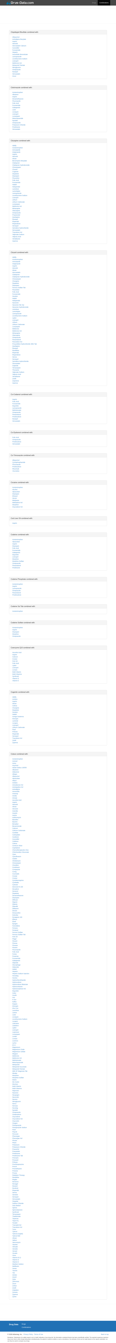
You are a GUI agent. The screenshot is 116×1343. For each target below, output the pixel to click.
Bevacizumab (16, 826)
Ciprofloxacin (16, 856)
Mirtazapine (16, 208)
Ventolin (15, 1249)
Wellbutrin (15, 1266)
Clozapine (15, 281)
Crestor (14, 659)
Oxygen (15, 1123)
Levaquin (15, 112)
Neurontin (15, 1097)
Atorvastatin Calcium (19, 46)
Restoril (14, 1186)
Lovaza (14, 670)
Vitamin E (15, 681)
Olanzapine (16, 210)
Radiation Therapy (18, 1175)
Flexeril (14, 941)
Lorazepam (16, 116)
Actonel (14, 761)
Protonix (15, 1171)
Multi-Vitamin (16, 672)
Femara (15, 928)
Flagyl (14, 939)
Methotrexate (16, 410)
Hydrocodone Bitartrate (20, 984)
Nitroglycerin (16, 67)
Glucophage (16, 965)
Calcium (15, 657)
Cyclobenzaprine (18, 880)
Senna (14, 357)
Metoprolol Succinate (19, 1067)
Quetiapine (16, 217)
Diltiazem (15, 908)
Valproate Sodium (18, 234)
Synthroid (15, 676)
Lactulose (15, 189)
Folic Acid (15, 103)
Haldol (14, 184)
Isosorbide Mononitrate (20, 54)
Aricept (14, 798)
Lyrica (14, 1043)
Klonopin (15, 719)
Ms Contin (15, 1082)
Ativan (14, 158)
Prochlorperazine (18, 1164)
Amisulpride (16, 150)
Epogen (15, 924)
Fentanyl (15, 930)
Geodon (15, 296)
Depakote (15, 174)
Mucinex (15, 1084)
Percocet (15, 1134)
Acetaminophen (17, 92)
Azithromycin (16, 817)
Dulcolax (15, 915)
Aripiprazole (16, 152)
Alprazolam (16, 492)
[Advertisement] (58, 16)
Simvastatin (16, 74)
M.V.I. (14, 1045)
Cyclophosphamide (18, 462)
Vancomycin (16, 1242)
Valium (14, 1240)
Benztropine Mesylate (19, 161)
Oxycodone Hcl (17, 507)
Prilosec (15, 732)
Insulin (14, 995)
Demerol (15, 891)
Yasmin (14, 1270)
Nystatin (15, 120)
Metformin (15, 329)
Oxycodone (16, 1117)
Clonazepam (16, 167)
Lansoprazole (16, 56)
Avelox (14, 815)
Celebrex (15, 841)
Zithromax (15, 1281)
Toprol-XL (15, 1221)
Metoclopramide (17, 118)
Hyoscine (15, 303)
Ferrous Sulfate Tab (19, 287)
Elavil (14, 921)
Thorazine (15, 370)
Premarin (15, 1158)
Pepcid (14, 1132)
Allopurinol (15, 37)
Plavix (14, 1143)
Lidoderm (15, 1025)
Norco (14, 1104)
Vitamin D (15, 678)
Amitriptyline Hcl (17, 787)
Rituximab (15, 469)
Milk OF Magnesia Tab (19, 1071)
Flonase (15, 945)
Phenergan (16, 1136)
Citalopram (16, 163)
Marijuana (15, 500)
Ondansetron (16, 1114)
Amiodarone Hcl (17, 785)
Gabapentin (16, 107)
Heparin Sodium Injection (20, 973)
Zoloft (14, 379)
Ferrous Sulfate (17, 932)
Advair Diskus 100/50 (19, 767)
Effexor (14, 919)
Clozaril (14, 169)
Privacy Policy (28, 1334)
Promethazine (17, 1169)
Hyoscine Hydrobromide (20, 307)
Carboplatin (16, 835)
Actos (14, 763)
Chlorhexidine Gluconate (20, 852)
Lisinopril (15, 61)
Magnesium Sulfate (18, 1051)
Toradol (14, 1223)
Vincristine (15, 471)
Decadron (15, 889)
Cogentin (15, 171)
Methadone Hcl (17, 502)
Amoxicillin (15, 791)
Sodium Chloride (18, 1203)
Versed (14, 1251)
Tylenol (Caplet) (17, 1234)
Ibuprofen (15, 406)
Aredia (14, 796)
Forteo (14, 954)
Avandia (15, 811)
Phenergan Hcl (17, 1138)
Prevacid (15, 1160)
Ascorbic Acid (16, 652)
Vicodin (14, 1253)
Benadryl (15, 824)
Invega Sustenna (18, 716)
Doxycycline (16, 913)
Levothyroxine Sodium (19, 59)
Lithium (14, 200)
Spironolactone (17, 1210)
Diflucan (15, 900)
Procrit (14, 1166)
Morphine (15, 505)
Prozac (14, 1173)
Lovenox (15, 1041)
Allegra (14, 774)
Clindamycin (16, 861)
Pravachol (15, 1149)
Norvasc (15, 1106)
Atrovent (15, 809)
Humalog (15, 976)
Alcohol (14, 489)
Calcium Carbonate (18, 830)
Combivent (16, 867)
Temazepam (16, 368)
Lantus (14, 1012)
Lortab (14, 1036)
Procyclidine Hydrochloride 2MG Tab (24, 344)
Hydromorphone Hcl (19, 989)
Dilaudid (15, 906)
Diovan (14, 911)
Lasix (14, 110)
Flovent (14, 947)
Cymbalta (15, 882)
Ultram (14, 1238)
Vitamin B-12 (16, 1257)
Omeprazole (16, 69)
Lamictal (15, 721)
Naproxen (15, 1091)
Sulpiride (15, 366)
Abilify (14, 145)
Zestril (14, 1277)
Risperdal (15, 221)
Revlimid (15, 1188)
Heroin (14, 498)
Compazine (16, 869)
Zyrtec (14, 1296)
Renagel (15, 1184)
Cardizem (15, 837)
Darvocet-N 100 (17, 887)
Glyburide (15, 967)
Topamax (15, 1218)
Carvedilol (15, 48)
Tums (14, 1229)
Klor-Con (15, 1008)
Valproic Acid (16, 237)
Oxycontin (15, 1121)
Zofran (14, 1286)
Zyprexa (15, 241)
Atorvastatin (16, 272)
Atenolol (15, 43)
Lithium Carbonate (18, 202)
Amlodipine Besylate (19, 39)
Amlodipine (16, 789)
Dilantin (14, 904)
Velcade (15, 1247)
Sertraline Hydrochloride (20, 228)
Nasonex (15, 1093)
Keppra (14, 1004)
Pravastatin (16, 1151)
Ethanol (14, 496)
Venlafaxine (16, 239)
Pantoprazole (16, 1125)
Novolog (15, 1108)
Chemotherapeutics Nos (20, 850)
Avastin (14, 813)
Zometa (14, 1292)
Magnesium (16, 1047)
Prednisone (16, 127)
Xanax (14, 1268)
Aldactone (15, 772)
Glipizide (15, 963)
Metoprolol (15, 1064)
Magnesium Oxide (18, 1049)
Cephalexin (16, 848)
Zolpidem (15, 1290)
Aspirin (14, 41)
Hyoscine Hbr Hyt (18, 305)
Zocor (14, 76)
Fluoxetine (15, 178)
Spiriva (14, 1208)
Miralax (14, 1073)
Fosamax (15, 956)
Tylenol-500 (16, 1236)
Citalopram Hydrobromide (21, 165)
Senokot (15, 1195)
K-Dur (14, 999)
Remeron (15, 1182)
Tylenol (14, 1231)
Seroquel (15, 226)
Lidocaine (15, 1023)
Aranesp (15, 793)
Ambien (14, 699)
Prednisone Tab (17, 1156)
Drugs (94, 3)
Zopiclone (15, 381)
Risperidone (16, 224)
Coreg (14, 872)
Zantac (14, 1275)
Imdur (14, 993)
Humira (14, 978)
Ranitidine (15, 350)
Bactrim (14, 822)
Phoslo (14, 1140)
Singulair (15, 1201)
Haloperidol (16, 187)
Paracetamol (16, 339)
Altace (14, 780)
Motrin (14, 1080)
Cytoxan (15, 885)
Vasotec (15, 1244)
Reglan (14, 1179)
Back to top (105, 1334)
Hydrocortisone (17, 986)
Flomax (14, 943)
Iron (13, 997)
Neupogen (15, 1095)
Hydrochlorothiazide (19, 980)
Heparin (15, 52)
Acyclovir (15, 765)
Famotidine (16, 926)
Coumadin (15, 874)
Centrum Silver (17, 846)
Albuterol (15, 94)
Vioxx (14, 1255)
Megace (15, 1054)
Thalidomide (16, 1216)
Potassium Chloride (18, 125)
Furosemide (16, 50)
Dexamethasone (17, 99)
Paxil (14, 729)
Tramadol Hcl (16, 1225)
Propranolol (16, 215)
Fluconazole (16, 101)
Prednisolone (16, 417)
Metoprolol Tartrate (18, 65)
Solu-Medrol (16, 1205)
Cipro (14, 854)
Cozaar (14, 876)
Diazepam (15, 176)
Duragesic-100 (17, 917)
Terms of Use (38, 1334)
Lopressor (15, 1032)
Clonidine (15, 865)
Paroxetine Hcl (17, 342)
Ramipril (15, 72)
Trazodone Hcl (17, 232)
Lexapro (15, 723)
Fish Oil (14, 661)
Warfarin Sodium (18, 1264)
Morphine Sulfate (18, 561)
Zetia (14, 1279)
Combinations (104, 3)
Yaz (13, 1273)
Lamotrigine (16, 191)
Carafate (15, 833)
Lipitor (14, 318)
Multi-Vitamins (17, 674)
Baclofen (15, 819)
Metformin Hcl (17, 63)
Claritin (14, 859)
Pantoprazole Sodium (19, 1127)
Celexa (14, 706)
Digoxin (14, 902)
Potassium (15, 1145)
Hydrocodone (16, 982)
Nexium (14, 1099)
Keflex (14, 1002)
